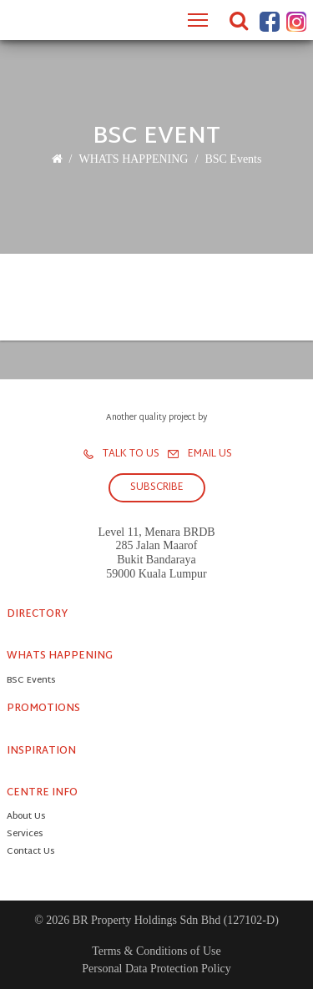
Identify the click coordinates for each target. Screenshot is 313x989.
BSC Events (232, 159)
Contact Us (30, 852)
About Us (26, 817)
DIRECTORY (37, 614)
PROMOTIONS (43, 708)
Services (25, 835)
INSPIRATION (41, 751)
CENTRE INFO (42, 793)
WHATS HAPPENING (133, 159)
